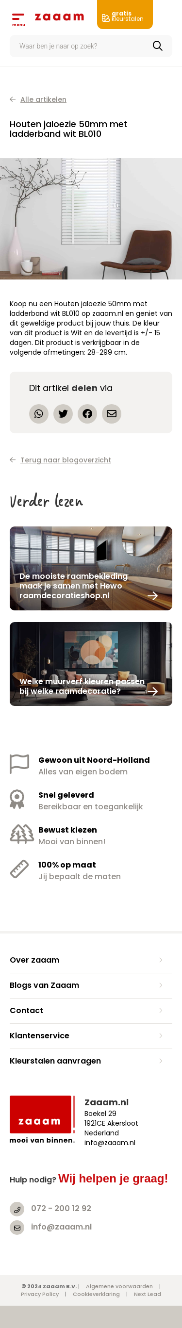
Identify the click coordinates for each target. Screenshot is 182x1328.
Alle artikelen (38, 99)
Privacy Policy (40, 1294)
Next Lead (147, 1294)
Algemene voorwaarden (119, 1286)
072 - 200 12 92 (61, 1208)
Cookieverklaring (96, 1294)
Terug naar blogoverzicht (60, 460)
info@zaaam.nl (61, 1226)
